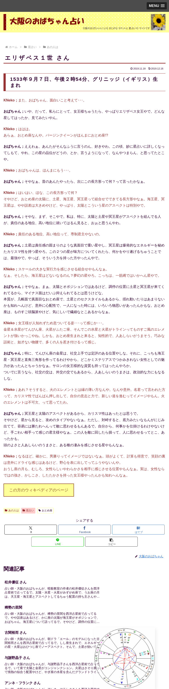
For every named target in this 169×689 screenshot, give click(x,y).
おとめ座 (45, 510)
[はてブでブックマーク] (138, 530)
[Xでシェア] (30, 530)
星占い (28, 510)
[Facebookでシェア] (84, 530)
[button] (111, 542)
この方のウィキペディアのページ (38, 490)
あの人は (12, 510)
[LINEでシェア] (57, 542)
